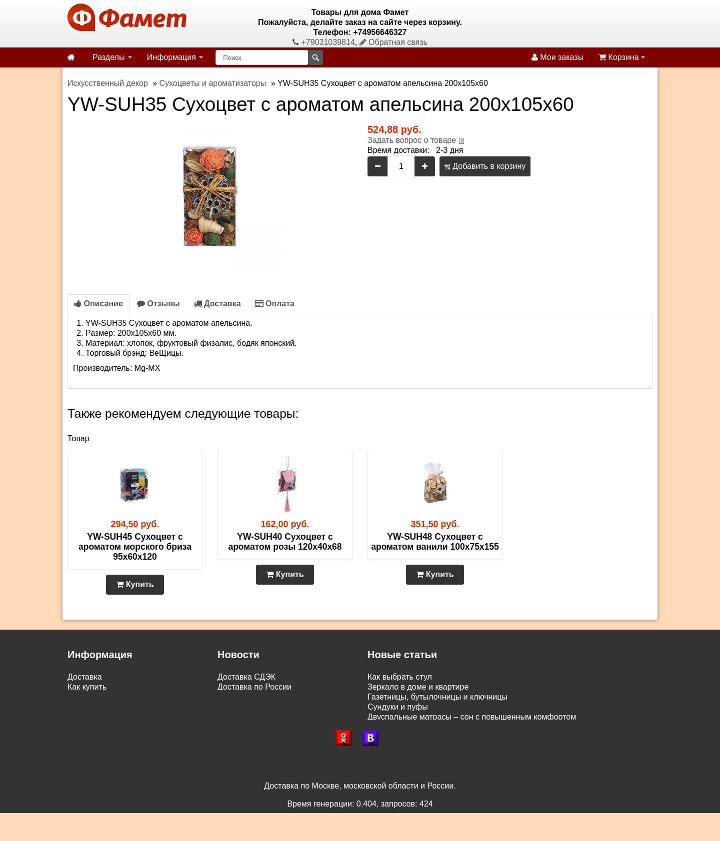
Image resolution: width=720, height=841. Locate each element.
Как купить (87, 687)
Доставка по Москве (255, 697)
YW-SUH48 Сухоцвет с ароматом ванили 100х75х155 (435, 542)
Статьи (81, 717)
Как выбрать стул (400, 677)
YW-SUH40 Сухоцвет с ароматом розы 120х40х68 (285, 542)
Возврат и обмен (99, 707)
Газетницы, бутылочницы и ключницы (438, 697)
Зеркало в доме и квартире (418, 687)
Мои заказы (558, 57)
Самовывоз (89, 697)
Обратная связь (394, 42)
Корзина (621, 57)
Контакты (85, 727)
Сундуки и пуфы (398, 707)
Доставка (217, 303)
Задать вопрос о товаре (412, 140)
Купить (135, 584)
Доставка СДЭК (247, 677)
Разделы (112, 57)
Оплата (274, 303)
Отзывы (158, 303)
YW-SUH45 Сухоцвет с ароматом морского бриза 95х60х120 (135, 547)
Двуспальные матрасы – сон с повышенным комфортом (472, 717)
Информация (175, 57)
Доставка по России (255, 687)
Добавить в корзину (485, 166)
